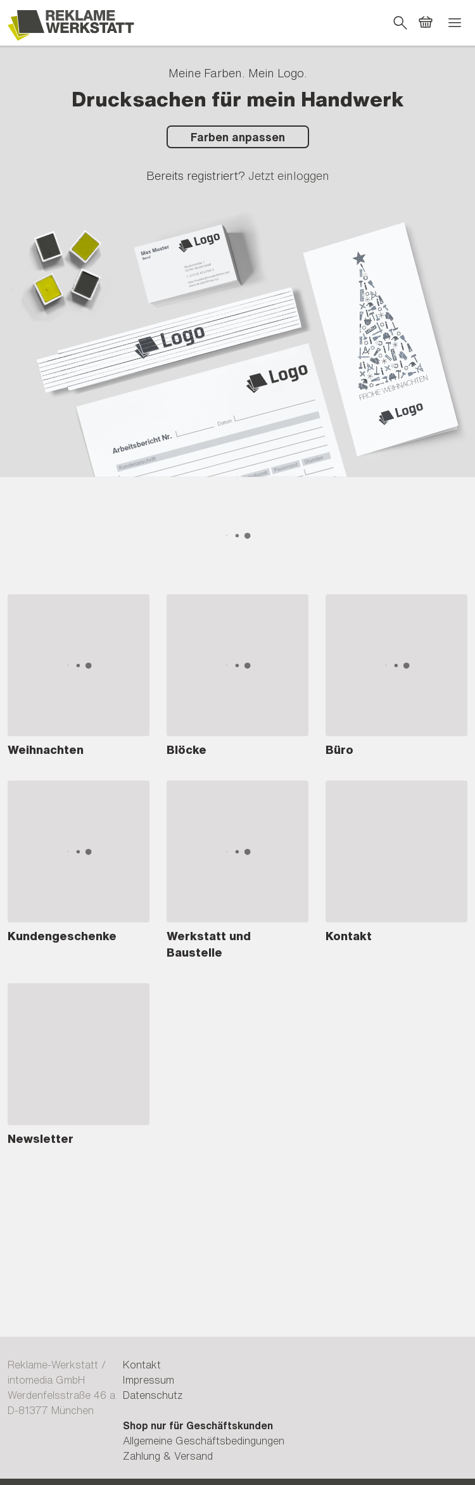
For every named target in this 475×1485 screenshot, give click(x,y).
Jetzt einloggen (288, 175)
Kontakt (142, 1364)
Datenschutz (153, 1395)
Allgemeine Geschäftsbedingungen (203, 1440)
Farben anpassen (238, 137)
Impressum (148, 1379)
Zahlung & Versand (168, 1455)
